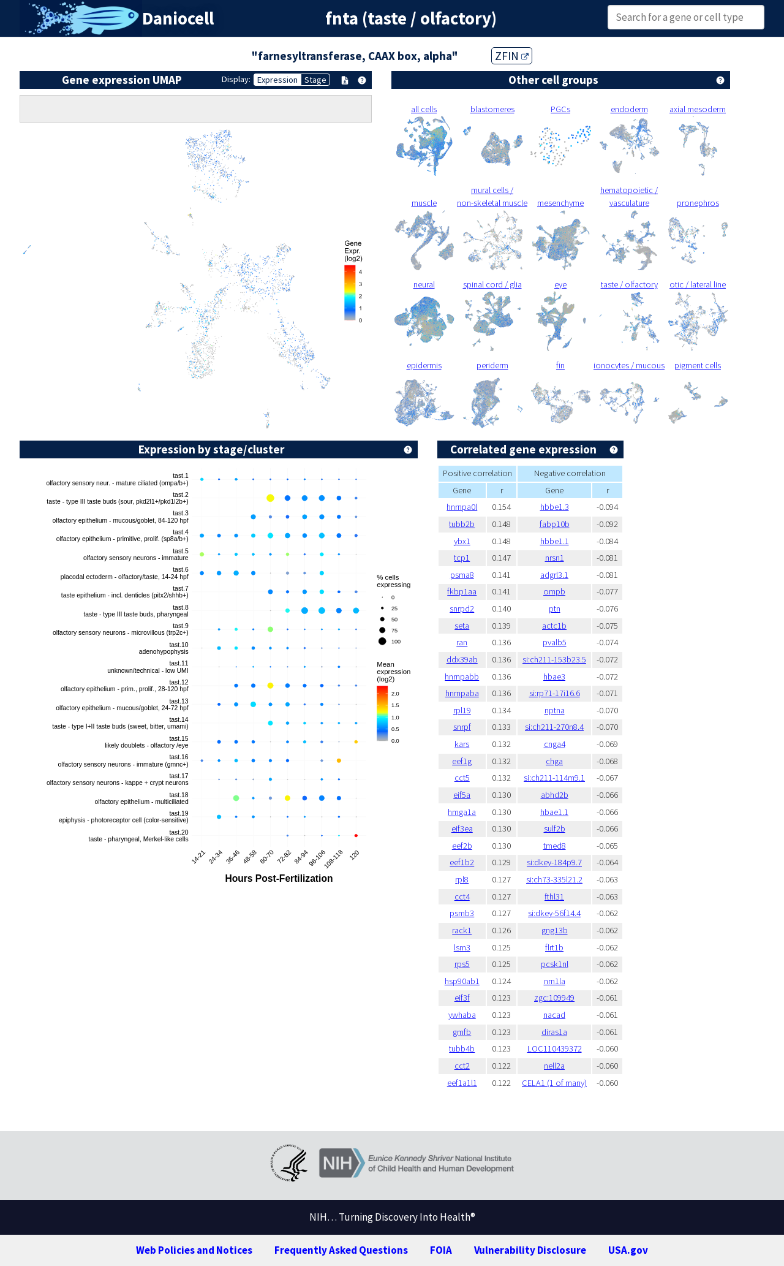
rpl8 (462, 879)
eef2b (462, 845)
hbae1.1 (554, 811)
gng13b (554, 930)
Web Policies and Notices (194, 1250)
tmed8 (554, 845)
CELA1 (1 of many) (554, 1082)
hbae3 (554, 676)
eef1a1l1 (462, 1082)
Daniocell (178, 18)
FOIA (441, 1250)
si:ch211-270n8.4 (554, 726)
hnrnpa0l (462, 506)
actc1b (554, 625)
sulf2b (554, 828)
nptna (555, 710)
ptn (554, 608)
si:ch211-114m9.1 (554, 777)
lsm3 (462, 947)
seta (461, 625)
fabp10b (555, 523)
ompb (554, 591)
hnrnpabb (462, 676)
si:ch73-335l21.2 (554, 879)
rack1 (462, 930)
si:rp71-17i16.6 (554, 693)
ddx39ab (462, 659)
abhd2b (554, 794)
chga (554, 761)
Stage (315, 79)
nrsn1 (554, 557)
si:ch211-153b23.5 (554, 659)
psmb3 (462, 913)
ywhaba (462, 1014)
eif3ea (462, 828)
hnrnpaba (462, 693)
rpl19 (462, 710)
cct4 (462, 896)
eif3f (462, 997)
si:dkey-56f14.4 (554, 913)
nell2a (554, 1065)
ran (461, 642)
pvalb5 (555, 642)
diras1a (554, 1031)
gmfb (462, 1031)
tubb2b (462, 523)
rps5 (462, 963)
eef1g (462, 761)
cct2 (462, 1065)
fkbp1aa (462, 591)
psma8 (462, 574)
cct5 (462, 777)
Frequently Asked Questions (341, 1250)
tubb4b (462, 1048)
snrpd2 (462, 608)
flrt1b (554, 947)
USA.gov (628, 1250)
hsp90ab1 (462, 981)
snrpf (462, 726)
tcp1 (462, 557)
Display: (236, 79)
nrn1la (554, 981)
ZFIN (512, 55)
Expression (277, 79)
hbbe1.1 (554, 541)
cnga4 (554, 743)
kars (461, 743)
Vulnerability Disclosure (530, 1250)
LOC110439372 (554, 1048)
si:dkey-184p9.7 (554, 862)
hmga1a (462, 811)
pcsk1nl (554, 963)
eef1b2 (462, 862)
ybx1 (462, 541)
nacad (554, 1014)
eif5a (461, 794)
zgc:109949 (554, 997)
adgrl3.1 (554, 574)
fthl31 (554, 896)
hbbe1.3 (554, 506)
